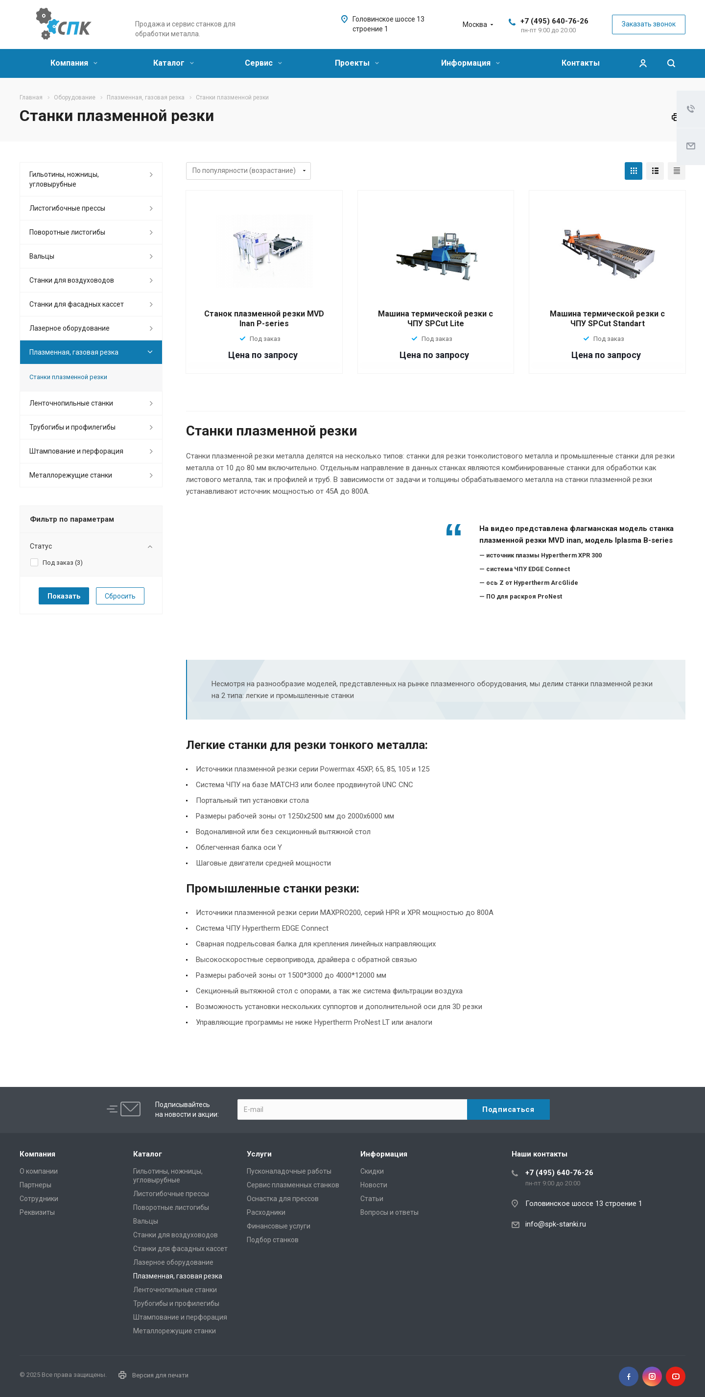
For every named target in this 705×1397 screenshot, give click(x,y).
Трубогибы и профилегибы (72, 427)
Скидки (372, 1171)
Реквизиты (37, 1212)
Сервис (263, 63)
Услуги (259, 1154)
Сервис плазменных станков (293, 1185)
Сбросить (120, 596)
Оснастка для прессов (283, 1199)
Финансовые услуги (278, 1226)
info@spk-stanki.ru (555, 1224)
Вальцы (41, 256)
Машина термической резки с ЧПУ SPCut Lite (435, 318)
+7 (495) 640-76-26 (554, 21)
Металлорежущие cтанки (70, 475)
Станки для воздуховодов (71, 280)
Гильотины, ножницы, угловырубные (64, 179)
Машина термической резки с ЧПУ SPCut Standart (607, 318)
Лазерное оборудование (69, 328)
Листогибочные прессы (67, 208)
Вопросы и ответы (389, 1212)
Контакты (581, 63)
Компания (73, 63)
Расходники (266, 1212)
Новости (373, 1185)
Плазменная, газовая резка (73, 352)
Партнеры (35, 1185)
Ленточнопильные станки (71, 403)
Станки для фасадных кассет (76, 304)
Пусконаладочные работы (289, 1171)
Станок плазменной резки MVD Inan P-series (264, 318)
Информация (470, 63)
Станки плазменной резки (68, 377)
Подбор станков (273, 1240)
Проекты (357, 63)
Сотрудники (39, 1199)
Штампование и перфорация (76, 451)
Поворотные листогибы (67, 232)
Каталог (173, 63)
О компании (39, 1171)
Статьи (371, 1199)
